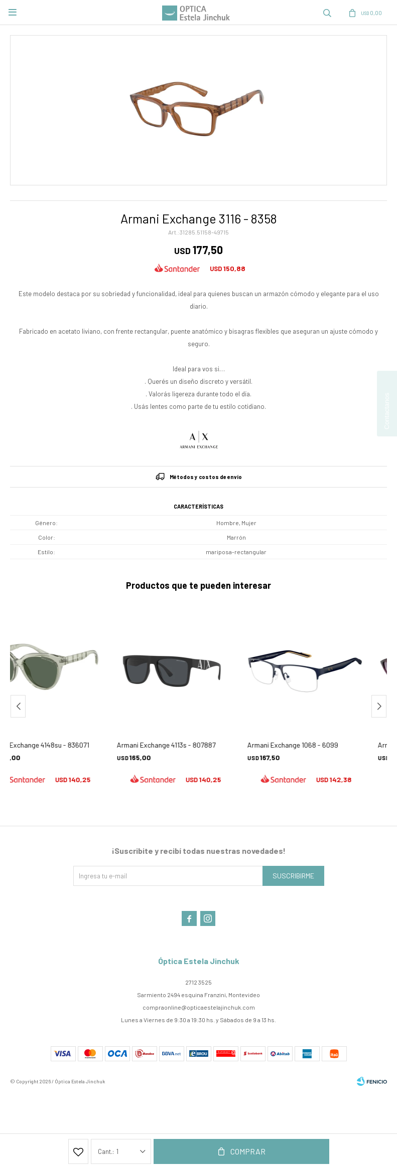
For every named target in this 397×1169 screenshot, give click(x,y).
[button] (327, 12)
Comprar (248, 1151)
